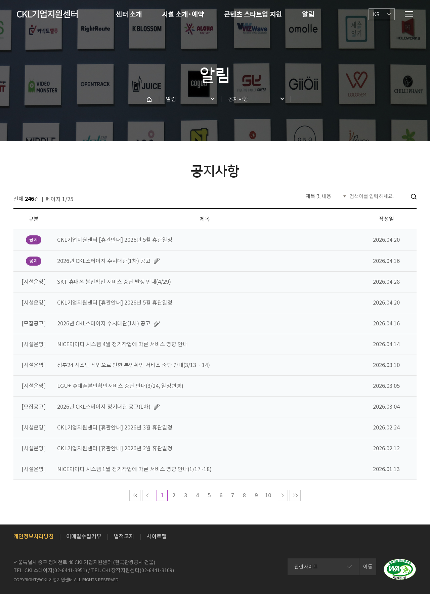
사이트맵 (156, 536)
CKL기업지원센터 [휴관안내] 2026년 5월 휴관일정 (114, 239)
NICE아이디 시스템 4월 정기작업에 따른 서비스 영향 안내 (122, 344)
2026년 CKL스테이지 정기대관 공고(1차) (103, 406)
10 (268, 495)
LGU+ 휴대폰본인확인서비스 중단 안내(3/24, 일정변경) (120, 385)
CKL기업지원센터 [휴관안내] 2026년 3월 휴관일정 (114, 427)
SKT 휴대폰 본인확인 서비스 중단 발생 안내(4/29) (114, 281)
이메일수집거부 (83, 536)
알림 (308, 14)
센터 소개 (129, 14)
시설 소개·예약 (183, 14)
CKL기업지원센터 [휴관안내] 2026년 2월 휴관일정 (114, 448)
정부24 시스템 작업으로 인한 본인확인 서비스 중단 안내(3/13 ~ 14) (133, 365)
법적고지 (124, 536)
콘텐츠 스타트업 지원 (253, 14)
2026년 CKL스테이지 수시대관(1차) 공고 (103, 261)
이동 (368, 566)
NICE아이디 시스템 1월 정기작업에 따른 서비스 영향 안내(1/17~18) (134, 469)
